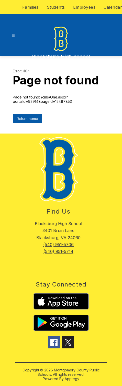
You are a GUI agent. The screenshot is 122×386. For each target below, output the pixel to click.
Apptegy (72, 379)
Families (30, 7)
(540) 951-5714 (58, 251)
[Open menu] (13, 35)
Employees (84, 7)
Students (56, 7)
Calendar (113, 7)
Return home (27, 118)
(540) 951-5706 (58, 244)
